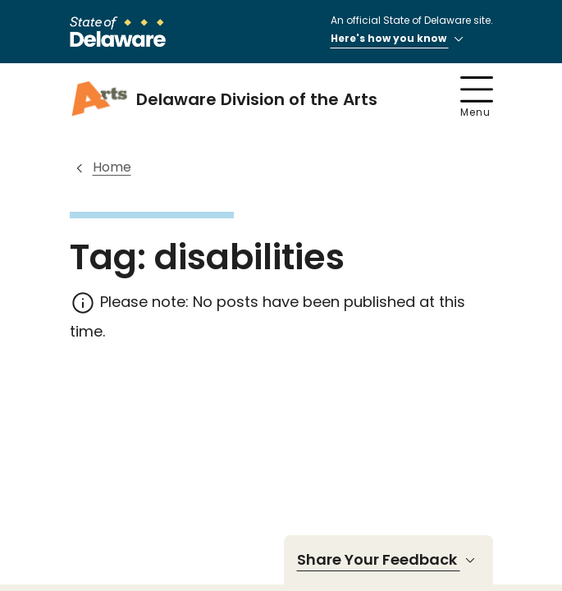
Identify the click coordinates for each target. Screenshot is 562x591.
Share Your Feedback (388, 559)
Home (112, 167)
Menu (476, 97)
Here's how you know (399, 39)
